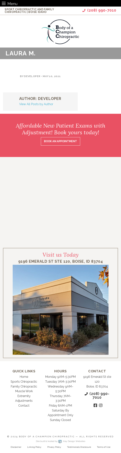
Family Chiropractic (24, 386)
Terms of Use (103, 447)
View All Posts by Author (36, 104)
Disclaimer (16, 447)
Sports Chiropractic (24, 381)
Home (24, 377)
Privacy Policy (54, 447)
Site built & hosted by (60, 441)
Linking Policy (34, 447)
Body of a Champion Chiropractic (47, 436)
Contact (23, 405)
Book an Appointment (60, 141)
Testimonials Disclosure (79, 447)
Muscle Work (24, 391)
